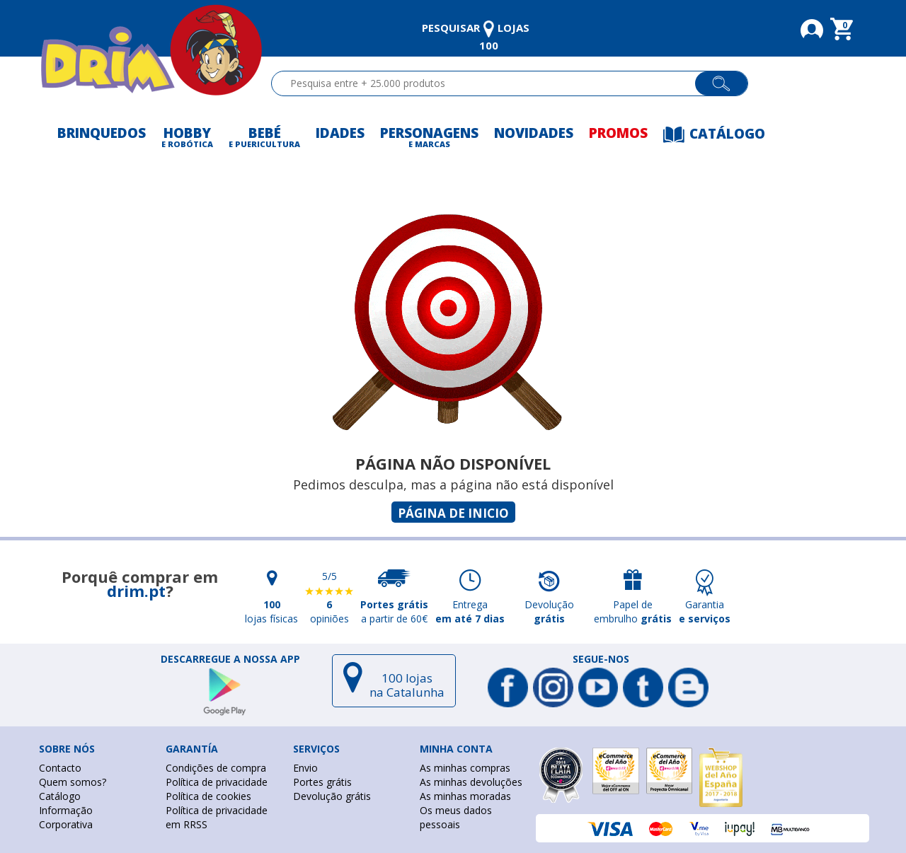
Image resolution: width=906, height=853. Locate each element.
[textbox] (489, 83)
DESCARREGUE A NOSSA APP (230, 659)
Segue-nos (601, 659)
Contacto (60, 767)
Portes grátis (322, 782)
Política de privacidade (217, 782)
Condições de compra (216, 767)
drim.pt (136, 590)
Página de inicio (453, 513)
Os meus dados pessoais (456, 817)
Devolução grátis (332, 796)
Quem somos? (72, 782)
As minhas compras (465, 767)
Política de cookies (208, 796)
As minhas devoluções (471, 782)
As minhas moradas (465, 796)
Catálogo (60, 796)
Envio (305, 767)
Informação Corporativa (66, 817)
